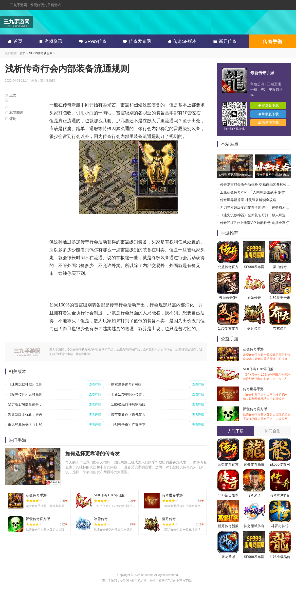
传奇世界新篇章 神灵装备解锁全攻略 (248, 200)
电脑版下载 (268, 123)
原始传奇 (254, 298)
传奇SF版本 (181, 41)
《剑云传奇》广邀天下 (128, 425)
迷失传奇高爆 (254, 464)
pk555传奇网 (280, 464)
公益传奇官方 (228, 267)
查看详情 (95, 384)
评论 (10, 119)
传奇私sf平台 (280, 495)
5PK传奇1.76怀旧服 (267, 374)
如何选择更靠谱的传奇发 (92, 453)
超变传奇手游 (267, 354)
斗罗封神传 (280, 526)
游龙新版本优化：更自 (25, 415)
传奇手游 (272, 41)
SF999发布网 (254, 267)
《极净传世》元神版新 (25, 394)
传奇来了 (254, 495)
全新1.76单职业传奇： (128, 394)
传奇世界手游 (267, 394)
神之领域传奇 (254, 526)
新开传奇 (224, 41)
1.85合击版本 (228, 495)
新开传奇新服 (228, 526)
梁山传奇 (280, 267)
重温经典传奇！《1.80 (25, 425)
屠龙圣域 (228, 557)
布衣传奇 (280, 328)
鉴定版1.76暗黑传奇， (25, 404)
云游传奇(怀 (228, 298)
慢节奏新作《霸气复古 (128, 415)
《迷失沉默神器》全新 (25, 384)
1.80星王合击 (280, 298)
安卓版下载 (268, 105)
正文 (10, 95)
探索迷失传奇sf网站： (128, 384)
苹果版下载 (268, 114)
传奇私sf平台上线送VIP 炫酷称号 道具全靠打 (254, 223)
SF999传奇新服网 (41, 53)
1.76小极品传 (280, 557)
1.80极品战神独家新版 (128, 404)
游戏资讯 (49, 41)
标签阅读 (14, 113)
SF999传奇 (92, 41)
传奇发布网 (136, 41)
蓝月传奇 (254, 328)
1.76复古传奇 (228, 328)
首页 (14, 41)
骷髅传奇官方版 (267, 414)
